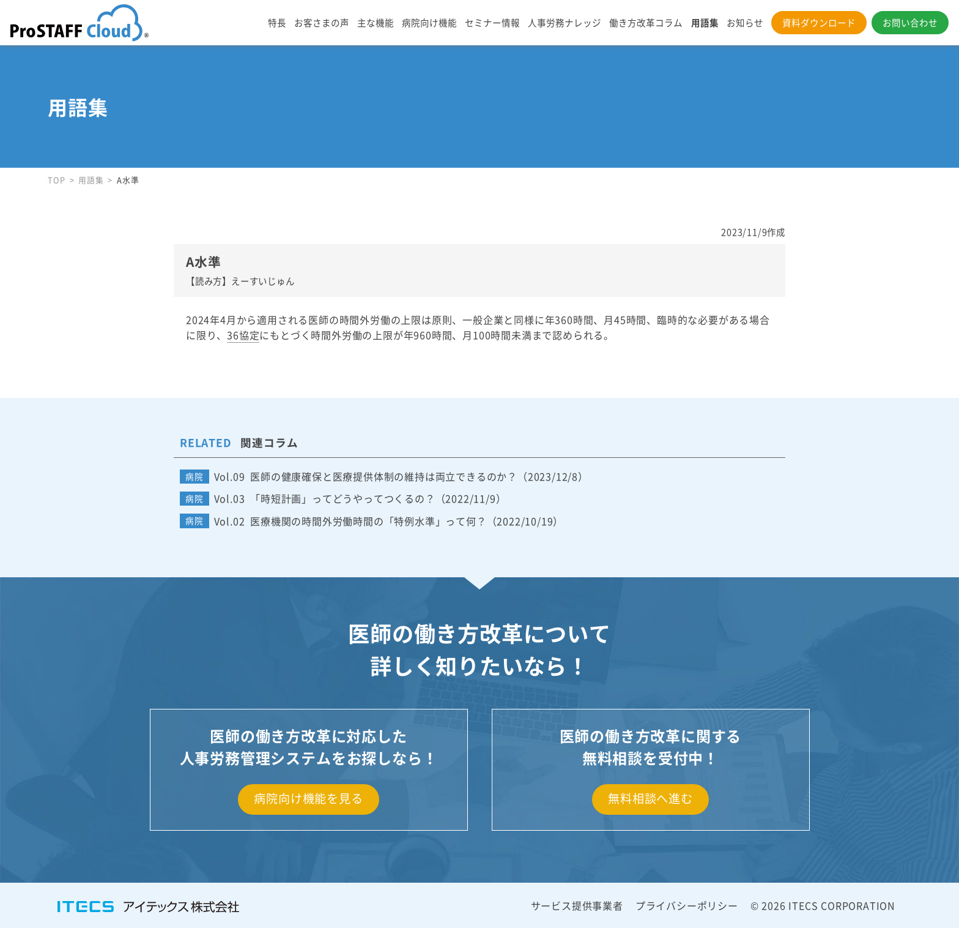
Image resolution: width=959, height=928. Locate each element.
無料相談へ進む (650, 798)
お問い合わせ (910, 22)
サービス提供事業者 (577, 905)
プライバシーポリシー (686, 905)
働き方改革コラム (646, 22)
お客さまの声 (321, 22)
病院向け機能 (429, 22)
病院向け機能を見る (308, 798)
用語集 (705, 22)
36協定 (243, 334)
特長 (277, 22)
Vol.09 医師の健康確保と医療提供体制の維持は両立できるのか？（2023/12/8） (401, 476)
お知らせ (745, 22)
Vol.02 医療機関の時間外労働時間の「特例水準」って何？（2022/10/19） (389, 521)
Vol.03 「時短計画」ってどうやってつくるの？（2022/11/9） (360, 498)
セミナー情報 (492, 22)
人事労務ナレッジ (564, 22)
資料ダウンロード (819, 22)
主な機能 (375, 22)
